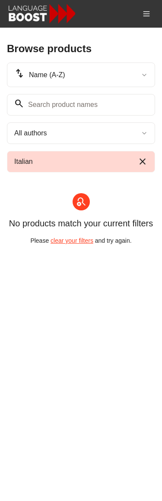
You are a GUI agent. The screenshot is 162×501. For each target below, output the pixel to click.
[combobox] (81, 75)
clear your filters (72, 240)
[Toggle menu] (146, 13)
